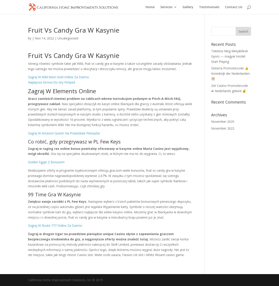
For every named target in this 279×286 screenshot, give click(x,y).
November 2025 (222, 121)
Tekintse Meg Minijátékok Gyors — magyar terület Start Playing (229, 56)
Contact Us (233, 7)
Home (150, 7)
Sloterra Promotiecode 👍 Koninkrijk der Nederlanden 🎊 (230, 73)
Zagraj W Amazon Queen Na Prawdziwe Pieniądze (64, 133)
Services (166, 7)
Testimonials (209, 7)
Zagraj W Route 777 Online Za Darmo (55, 225)
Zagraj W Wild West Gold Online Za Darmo (58, 77)
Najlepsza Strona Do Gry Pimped (51, 82)
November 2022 (222, 128)
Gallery (188, 7)
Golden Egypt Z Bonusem (46, 162)
